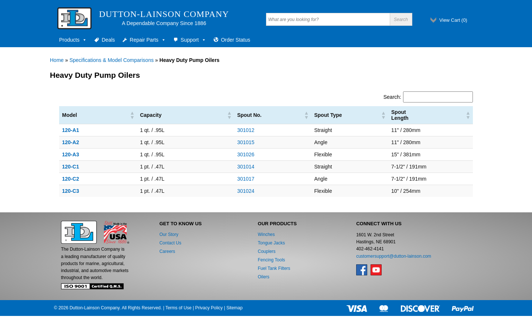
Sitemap (234, 307)
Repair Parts (148, 40)
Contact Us (170, 243)
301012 (211, 130)
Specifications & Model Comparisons (111, 60)
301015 (211, 142)
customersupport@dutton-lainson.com (393, 256)
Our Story (168, 234)
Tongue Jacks (271, 243)
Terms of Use (179, 307)
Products (73, 40)
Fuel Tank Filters (274, 268)
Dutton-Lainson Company (164, 14)
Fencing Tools (271, 259)
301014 (211, 167)
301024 (211, 191)
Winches (266, 234)
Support (193, 40)
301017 (211, 179)
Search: (392, 97)
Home (57, 60)
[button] (116, 115)
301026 (211, 154)
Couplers (267, 251)
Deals (108, 40)
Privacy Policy (209, 307)
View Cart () (453, 20)
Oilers (263, 276)
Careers (167, 251)
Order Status (235, 40)
